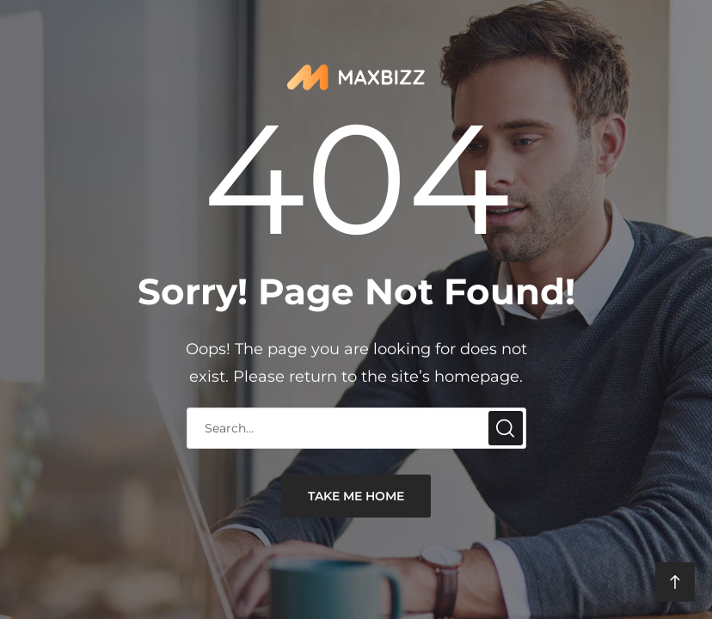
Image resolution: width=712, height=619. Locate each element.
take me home (356, 496)
